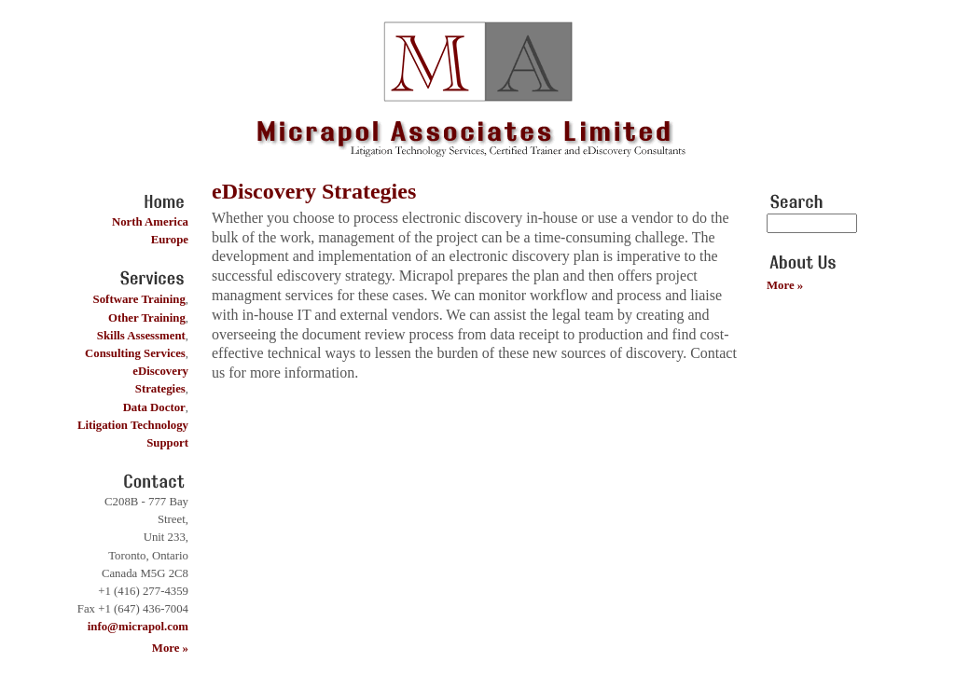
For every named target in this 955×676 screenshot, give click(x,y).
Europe (169, 239)
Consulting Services (135, 353)
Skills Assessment (141, 335)
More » (170, 648)
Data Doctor (154, 407)
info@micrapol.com (138, 626)
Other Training (147, 317)
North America (150, 221)
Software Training (139, 299)
